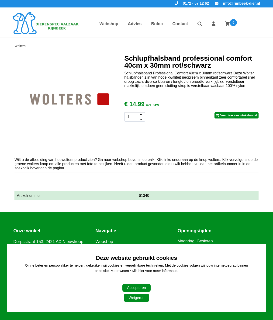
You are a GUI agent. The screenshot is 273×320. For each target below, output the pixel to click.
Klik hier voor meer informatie (154, 271)
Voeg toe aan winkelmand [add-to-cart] (236, 115)
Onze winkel (26, 230)
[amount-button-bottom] (140, 119)
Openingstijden (195, 230)
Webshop (109, 23)
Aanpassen (134, 280)
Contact (180, 23)
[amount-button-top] (140, 114)
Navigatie (105, 230)
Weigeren (136, 298)
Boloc (157, 23)
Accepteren (136, 288)
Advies (135, 23)
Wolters (19, 46)
